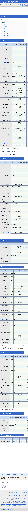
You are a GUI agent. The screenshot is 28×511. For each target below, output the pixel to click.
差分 (24, 4)
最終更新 (7, 4)
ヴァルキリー (4, 143)
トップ (2, 4)
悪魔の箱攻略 (9, 502)
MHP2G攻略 (17, 501)
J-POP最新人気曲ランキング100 (14, 507)
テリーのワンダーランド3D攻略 (21, 496)
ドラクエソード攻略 (4, 498)
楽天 (7, 507)
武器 (4, 22)
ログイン (26, 5)
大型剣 (5, 26)
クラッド (7, 232)
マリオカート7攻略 (11, 501)
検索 (10, 4)
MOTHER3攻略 (21, 499)
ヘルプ (13, 4)
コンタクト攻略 (8, 504)
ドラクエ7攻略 (17, 498)
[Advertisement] (14, 10)
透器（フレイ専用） (8, 35)
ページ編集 (17, 4)
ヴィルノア (5, 486)
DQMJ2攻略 (12, 496)
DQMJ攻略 (7, 496)
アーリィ (9, 151)
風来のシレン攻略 (14, 499)
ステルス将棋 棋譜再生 (13, 505)
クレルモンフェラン (6, 482)
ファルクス (8, 115)
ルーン (5, 62)
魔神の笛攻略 (23, 502)
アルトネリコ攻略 (22, 492)
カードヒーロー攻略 (16, 504)
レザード (9, 409)
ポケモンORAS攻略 (19, 491)
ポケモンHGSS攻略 (4, 491)
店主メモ (4, 487)
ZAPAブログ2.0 (23, 504)
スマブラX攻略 (11, 495)
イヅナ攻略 (3, 504)
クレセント (4, 319)
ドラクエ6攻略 (11, 498)
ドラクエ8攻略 (24, 498)
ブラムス (11, 236)
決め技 (24, 417)
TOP (2, 19)
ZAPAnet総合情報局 (9, 509)
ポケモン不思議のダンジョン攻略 (12, 492)
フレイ (7, 435)
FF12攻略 (8, 499)
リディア (4, 485)
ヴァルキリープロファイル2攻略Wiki (9, 1)
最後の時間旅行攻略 (16, 502)
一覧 (4, 4)
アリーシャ (13, 149)
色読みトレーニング (4, 505)
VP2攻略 (16, 495)
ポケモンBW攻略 (12, 491)
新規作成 (21, 4)
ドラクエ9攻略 (3, 499)
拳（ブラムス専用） (8, 33)
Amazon (3, 507)
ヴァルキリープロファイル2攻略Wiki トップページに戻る (13, 474)
